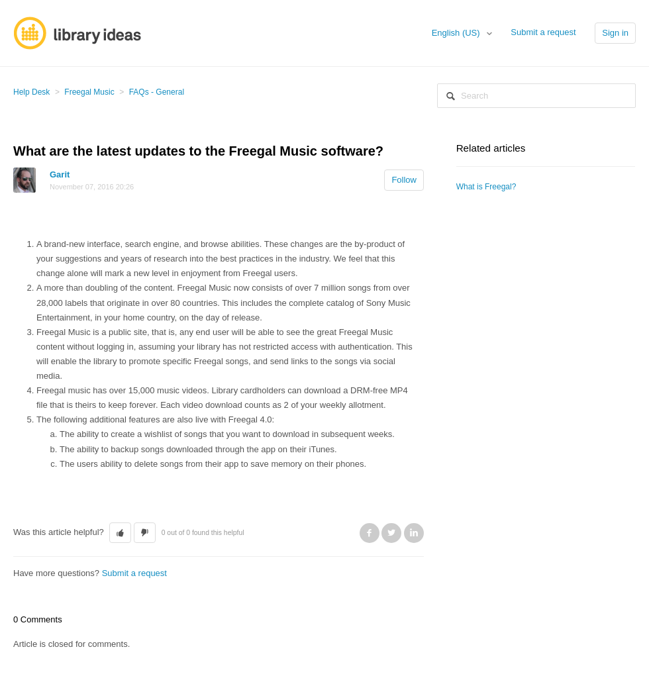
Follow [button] (404, 180)
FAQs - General (156, 92)
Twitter (391, 533)
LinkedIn (414, 533)
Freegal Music (89, 92)
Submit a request (543, 32)
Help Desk (31, 92)
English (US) (457, 33)
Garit (60, 174)
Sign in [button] (615, 33)
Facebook (369, 533)
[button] (120, 533)
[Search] (536, 95)
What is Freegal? (486, 186)
